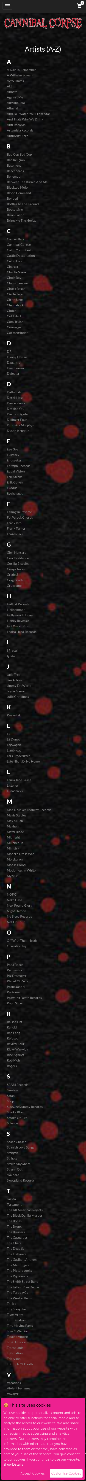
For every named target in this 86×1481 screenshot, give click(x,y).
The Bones (14, 1221)
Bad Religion (16, 160)
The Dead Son (16, 1248)
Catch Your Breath (20, 250)
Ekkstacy (13, 455)
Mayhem (13, 826)
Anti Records (16, 125)
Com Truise (15, 322)
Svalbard (13, 1175)
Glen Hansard (16, 552)
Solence (12, 1123)
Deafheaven (15, 368)
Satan (11, 1096)
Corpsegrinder (17, 333)
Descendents (16, 403)
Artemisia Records (20, 130)
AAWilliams (15, 81)
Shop (10, 1101)
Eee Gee (12, 449)
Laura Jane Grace (19, 780)
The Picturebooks (19, 1270)
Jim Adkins (14, 680)
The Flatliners (16, 1254)
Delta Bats (14, 392)
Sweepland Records (21, 1180)
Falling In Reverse (19, 512)
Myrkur (12, 876)
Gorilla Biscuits (18, 563)
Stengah (12, 1153)
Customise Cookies (66, 1473)
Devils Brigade (17, 414)
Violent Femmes (18, 1388)
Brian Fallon (15, 215)
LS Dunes (13, 739)
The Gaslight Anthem (22, 1259)
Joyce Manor (16, 691)
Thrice (11, 1303)
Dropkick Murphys (20, 425)
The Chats (14, 1243)
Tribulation (15, 1353)
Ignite (11, 656)
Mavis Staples (16, 815)
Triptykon (14, 1359)
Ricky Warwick (17, 1049)
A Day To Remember (21, 70)
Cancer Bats (15, 239)
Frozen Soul (15, 534)
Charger (13, 266)
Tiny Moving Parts (20, 1325)
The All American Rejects (25, 1210)
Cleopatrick (15, 305)
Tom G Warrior (17, 1331)
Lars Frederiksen (19, 756)
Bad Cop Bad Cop (19, 154)
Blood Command (19, 193)
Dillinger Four (17, 420)
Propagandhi (16, 987)
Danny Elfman (17, 357)
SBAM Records (17, 1085)
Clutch (12, 311)
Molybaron (15, 859)
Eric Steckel (15, 477)
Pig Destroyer (17, 976)
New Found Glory (19, 905)
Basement (14, 165)
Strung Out (14, 1169)
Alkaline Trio (16, 103)
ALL (9, 86)
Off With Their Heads (22, 940)
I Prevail (13, 650)
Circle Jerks (15, 294)
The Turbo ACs (17, 1292)
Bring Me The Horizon (22, 220)
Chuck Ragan (16, 289)
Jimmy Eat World (19, 685)
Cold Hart (14, 316)
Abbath (12, 92)
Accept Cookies (32, 1473)
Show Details (13, 1464)
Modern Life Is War (20, 854)
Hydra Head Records (21, 632)
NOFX (11, 894)
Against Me (15, 97)
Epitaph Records (18, 466)
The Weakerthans (19, 1298)
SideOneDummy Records (25, 1107)
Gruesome (14, 585)
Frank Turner (16, 528)
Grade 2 (12, 574)
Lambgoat (14, 750)
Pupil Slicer (15, 1003)
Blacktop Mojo (17, 187)
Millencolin (15, 843)
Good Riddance (18, 558)
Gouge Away (16, 569)
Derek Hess (15, 398)
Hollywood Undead (20, 615)
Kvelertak (14, 715)
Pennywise (14, 970)
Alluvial (12, 108)
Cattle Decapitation (21, 255)
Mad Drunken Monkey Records (29, 810)
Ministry (13, 848)
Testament (14, 1204)
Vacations (14, 1383)
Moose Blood (16, 865)
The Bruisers (16, 1232)
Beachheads (15, 171)
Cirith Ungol (16, 300)
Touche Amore (17, 1336)
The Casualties (17, 1237)
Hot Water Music (19, 626)
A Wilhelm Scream (20, 75)
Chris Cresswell (18, 283)
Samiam (12, 1090)
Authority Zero (17, 136)
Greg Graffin (16, 580)
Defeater (13, 373)
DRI (9, 351)
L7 (8, 734)
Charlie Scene (16, 272)
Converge (14, 327)
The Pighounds (17, 1276)
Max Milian (15, 821)
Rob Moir (13, 1060)
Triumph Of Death (20, 1364)
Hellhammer (16, 610)
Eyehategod (15, 493)
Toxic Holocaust (18, 1342)
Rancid (12, 1027)
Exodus (12, 488)
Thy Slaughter (16, 1309)
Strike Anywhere (19, 1164)
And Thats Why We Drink (25, 119)
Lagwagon (14, 745)
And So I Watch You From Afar (28, 114)
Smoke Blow (15, 1112)
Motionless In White (21, 870)
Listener (12, 785)
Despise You (15, 409)
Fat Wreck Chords (20, 517)
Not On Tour (16, 922)
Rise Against (15, 1055)
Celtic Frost (15, 261)
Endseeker (14, 460)
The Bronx (14, 1226)
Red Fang (13, 1033)
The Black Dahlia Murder (24, 1215)
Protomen (14, 992)
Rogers (12, 1066)
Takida (11, 1199)
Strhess (12, 1158)
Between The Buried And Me (27, 182)
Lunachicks (15, 791)
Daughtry (13, 362)
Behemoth (14, 176)
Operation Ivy (16, 946)
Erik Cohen (15, 482)
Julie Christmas (18, 697)
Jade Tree (13, 674)
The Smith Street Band (22, 1281)
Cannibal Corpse (19, 244)
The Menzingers (18, 1265)
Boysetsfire (15, 209)
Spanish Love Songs (20, 1147)
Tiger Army (15, 1314)
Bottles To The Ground (23, 204)
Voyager (13, 1394)
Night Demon (16, 911)
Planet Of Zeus (17, 981)
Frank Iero (14, 523)
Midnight (13, 837)
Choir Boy (14, 277)
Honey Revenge (18, 621)
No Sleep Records (19, 916)
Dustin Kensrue (18, 431)
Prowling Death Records (24, 998)
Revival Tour (16, 1044)
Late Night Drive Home (23, 761)
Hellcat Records (18, 604)
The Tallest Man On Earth (24, 1287)
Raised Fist (14, 1022)
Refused (12, 1038)
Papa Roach (15, 965)
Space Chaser (16, 1142)
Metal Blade (15, 832)
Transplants (15, 1348)
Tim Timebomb (17, 1320)
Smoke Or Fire (17, 1118)
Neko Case (14, 900)
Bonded (12, 198)
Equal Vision (16, 471)
